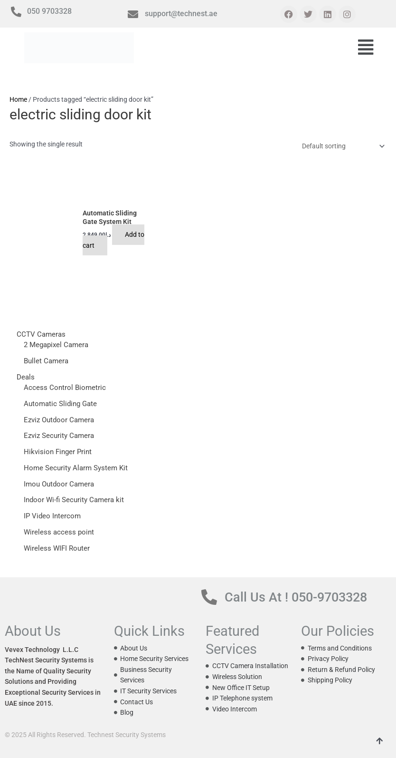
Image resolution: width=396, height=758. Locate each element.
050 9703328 (49, 11)
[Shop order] (342, 147)
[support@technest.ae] (133, 14)
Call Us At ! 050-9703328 (296, 597)
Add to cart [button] (114, 240)
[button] (365, 48)
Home (18, 99)
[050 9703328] (16, 12)
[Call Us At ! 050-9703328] (209, 597)
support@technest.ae (181, 13)
